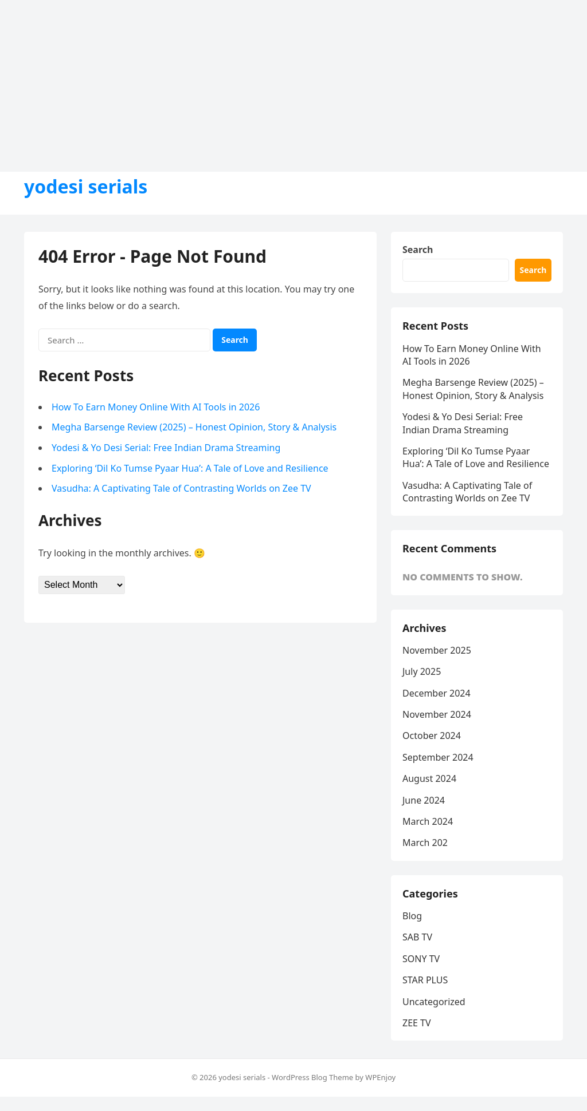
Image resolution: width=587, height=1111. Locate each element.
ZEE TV (416, 1023)
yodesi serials (85, 186)
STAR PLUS (425, 980)
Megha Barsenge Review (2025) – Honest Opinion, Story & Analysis (194, 427)
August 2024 (429, 778)
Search (417, 249)
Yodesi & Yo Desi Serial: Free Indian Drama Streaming (166, 447)
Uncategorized (433, 1001)
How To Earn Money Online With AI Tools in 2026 (156, 407)
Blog (412, 916)
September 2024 (437, 757)
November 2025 (436, 650)
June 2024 (423, 800)
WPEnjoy (380, 1077)
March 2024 (427, 821)
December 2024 (436, 693)
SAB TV (417, 937)
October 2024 (431, 735)
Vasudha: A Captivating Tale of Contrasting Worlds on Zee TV (181, 488)
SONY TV (421, 958)
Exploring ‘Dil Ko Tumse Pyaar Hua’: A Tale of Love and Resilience (190, 468)
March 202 (425, 842)
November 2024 (436, 714)
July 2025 (421, 671)
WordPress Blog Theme (312, 1077)
